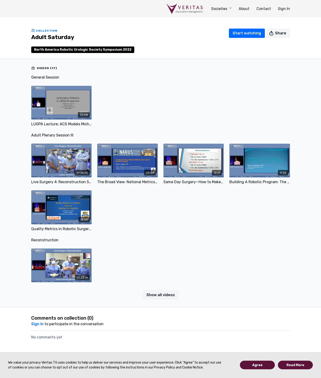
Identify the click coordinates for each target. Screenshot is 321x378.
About (244, 9)
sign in (37, 324)
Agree (257, 365)
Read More (295, 365)
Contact (263, 9)
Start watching (247, 33)
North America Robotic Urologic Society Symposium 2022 (82, 50)
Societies (221, 9)
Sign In (284, 9)
